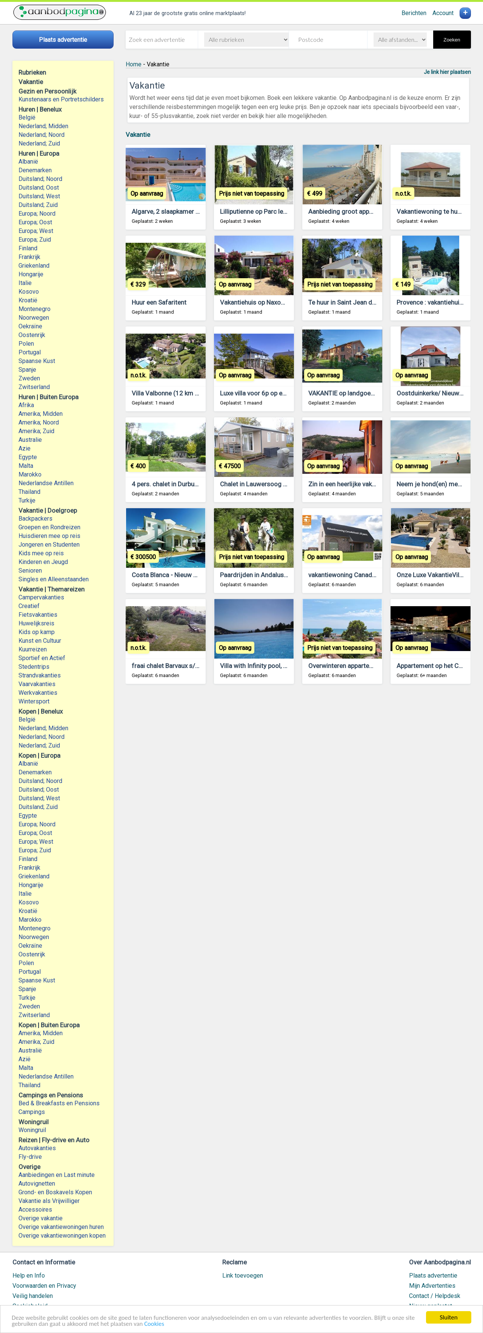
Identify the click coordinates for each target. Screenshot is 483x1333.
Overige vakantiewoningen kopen (62, 1235)
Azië (24, 1059)
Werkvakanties (37, 692)
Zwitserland (34, 387)
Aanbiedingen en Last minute (56, 1174)
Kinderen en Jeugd (43, 561)
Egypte (27, 457)
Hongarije (30, 274)
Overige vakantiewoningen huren (61, 1226)
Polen (26, 343)
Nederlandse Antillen (46, 483)
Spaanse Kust (36, 361)
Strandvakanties (39, 675)
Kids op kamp (36, 632)
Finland (27, 248)
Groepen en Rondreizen (49, 527)
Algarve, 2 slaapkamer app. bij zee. (180, 211)
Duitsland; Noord (40, 178)
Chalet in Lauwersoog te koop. (263, 484)
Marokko (30, 474)
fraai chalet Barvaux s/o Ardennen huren (188, 666)
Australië (30, 1050)
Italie (25, 283)
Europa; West (35, 230)
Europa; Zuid (34, 239)
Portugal (29, 352)
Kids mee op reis (41, 553)
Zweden (29, 378)
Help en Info (28, 1275)
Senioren (30, 570)
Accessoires (35, 1209)
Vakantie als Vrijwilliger (49, 1200)
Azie (24, 448)
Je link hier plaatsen (447, 72)
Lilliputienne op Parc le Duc (257, 211)
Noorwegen (33, 317)
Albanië (28, 161)
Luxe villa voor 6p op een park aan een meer (281, 393)
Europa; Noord (36, 213)
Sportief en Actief (41, 658)
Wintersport (33, 701)
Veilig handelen (32, 1295)
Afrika (26, 405)
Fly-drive (30, 1156)
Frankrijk (29, 256)
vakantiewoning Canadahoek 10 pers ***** (368, 575)
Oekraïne (30, 326)
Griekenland (33, 265)
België (26, 117)
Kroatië (27, 300)
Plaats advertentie (433, 1275)
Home (134, 64)
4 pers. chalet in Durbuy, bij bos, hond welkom (195, 484)
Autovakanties (37, 1148)
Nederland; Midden (43, 126)
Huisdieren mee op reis (49, 535)
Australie (30, 439)
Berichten (413, 13)
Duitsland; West (39, 196)
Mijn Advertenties (432, 1285)
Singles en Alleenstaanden (53, 579)
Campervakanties (41, 597)
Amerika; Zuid (36, 431)
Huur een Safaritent (159, 302)
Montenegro (34, 309)
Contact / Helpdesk (434, 1295)
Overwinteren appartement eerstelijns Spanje (372, 666)
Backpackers (35, 518)
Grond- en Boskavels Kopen (55, 1192)
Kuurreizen (32, 649)
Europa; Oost (35, 222)
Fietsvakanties (37, 614)
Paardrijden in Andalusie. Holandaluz (271, 575)
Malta (25, 465)
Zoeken (451, 40)
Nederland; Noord (41, 134)
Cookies (156, 1325)
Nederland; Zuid (39, 143)
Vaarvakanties (36, 684)
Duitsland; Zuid (38, 204)
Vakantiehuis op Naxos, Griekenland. (271, 302)
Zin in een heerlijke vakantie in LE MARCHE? (369, 484)
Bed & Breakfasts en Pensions (59, 1103)
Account (443, 13)
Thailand (29, 491)
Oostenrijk (31, 335)
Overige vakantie (40, 1218)
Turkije (26, 500)
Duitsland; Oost (38, 187)
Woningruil (32, 1130)
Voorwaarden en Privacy (44, 1285)
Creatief (29, 606)
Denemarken (35, 170)
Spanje (27, 369)
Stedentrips (33, 666)
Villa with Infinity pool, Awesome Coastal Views (287, 666)
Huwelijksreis (36, 623)
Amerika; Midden (40, 413)
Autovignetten (36, 1183)
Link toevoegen (242, 1275)
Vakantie (138, 134)
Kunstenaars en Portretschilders (61, 99)
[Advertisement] (298, 783)
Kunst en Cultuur (39, 640)
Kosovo (28, 291)
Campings (31, 1111)
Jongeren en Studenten (49, 544)
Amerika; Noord (38, 422)
